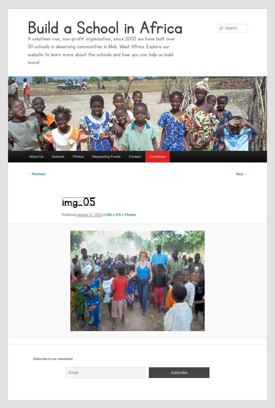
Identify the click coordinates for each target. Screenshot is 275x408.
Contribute (157, 157)
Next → (241, 174)
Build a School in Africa (105, 28)
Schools (58, 157)
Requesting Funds (106, 157)
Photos (78, 157)
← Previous (36, 174)
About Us (36, 157)
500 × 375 (113, 215)
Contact (135, 157)
